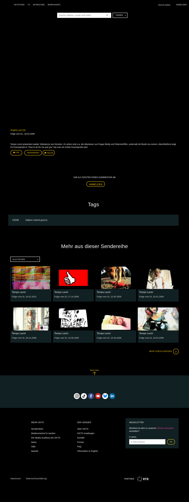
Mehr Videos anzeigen (164, 351)
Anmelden (95, 184)
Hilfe (33, 446)
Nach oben (94, 372)
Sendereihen (37, 429)
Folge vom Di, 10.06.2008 (66, 338)
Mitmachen (39, 5)
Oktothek (19, 5)
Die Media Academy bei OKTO (45, 438)
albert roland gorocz (37, 220)
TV (29, 5)
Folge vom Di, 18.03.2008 (151, 338)
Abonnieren (33, 153)
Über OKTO (82, 429)
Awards (34, 451)
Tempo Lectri (18, 130)
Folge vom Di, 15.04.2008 (109, 338)
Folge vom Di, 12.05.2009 (109, 296)
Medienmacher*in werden (43, 433)
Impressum (15, 478)
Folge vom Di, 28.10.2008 (24, 338)
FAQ (79, 446)
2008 (16, 220)
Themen (120, 15)
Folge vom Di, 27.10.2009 (66, 296)
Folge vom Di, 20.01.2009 (151, 296)
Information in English (87, 451)
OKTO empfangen (85, 433)
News (33, 442)
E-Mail (133, 437)
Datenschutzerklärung (36, 478)
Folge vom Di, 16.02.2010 (24, 296)
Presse (80, 442)
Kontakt (80, 438)
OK (171, 442)
